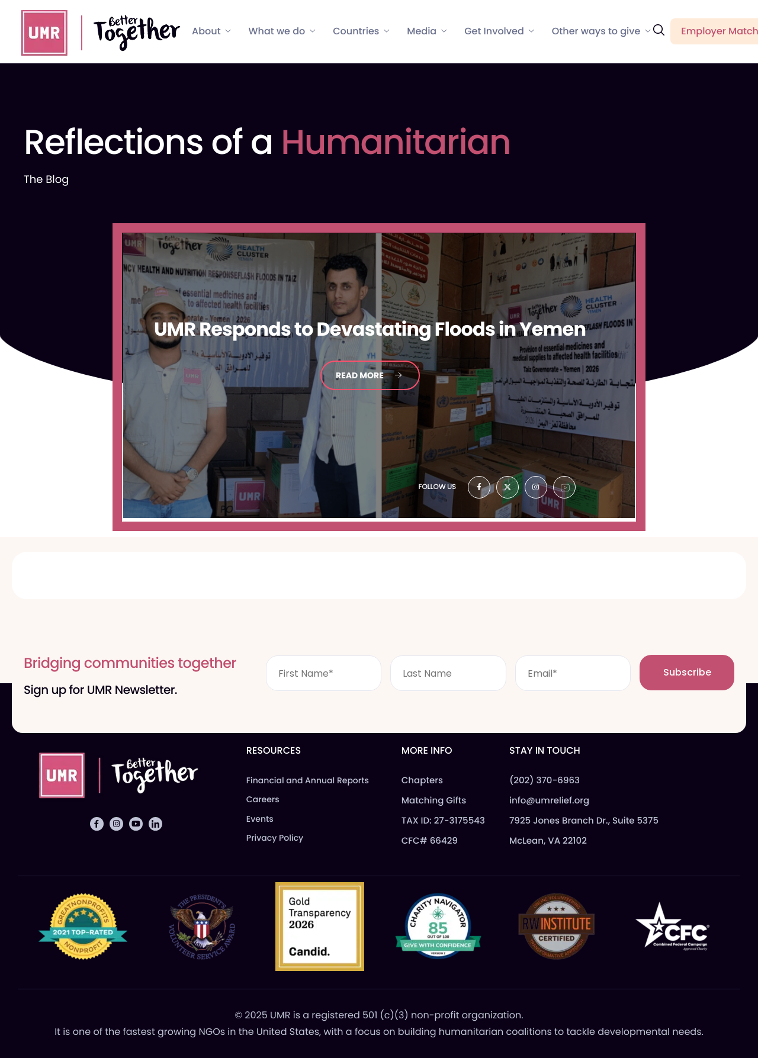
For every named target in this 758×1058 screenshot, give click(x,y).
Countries (361, 31)
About (211, 31)
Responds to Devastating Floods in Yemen (370, 329)
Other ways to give (601, 31)
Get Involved (499, 31)
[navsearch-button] (658, 30)
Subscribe (687, 672)
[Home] (95, 31)
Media (427, 31)
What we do (282, 31)
